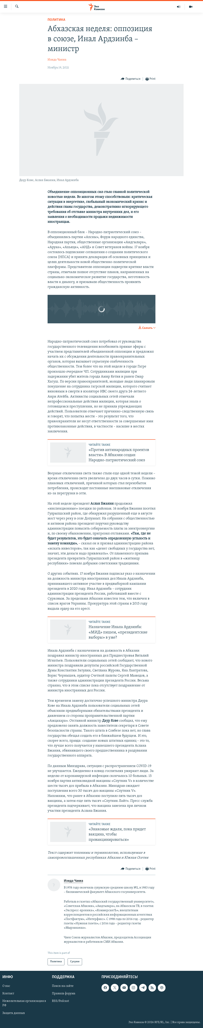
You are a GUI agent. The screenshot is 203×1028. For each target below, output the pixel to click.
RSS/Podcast (60, 1001)
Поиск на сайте (63, 986)
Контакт (8, 993)
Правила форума (63, 993)
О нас (6, 986)
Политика (56, 20)
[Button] (130, 79)
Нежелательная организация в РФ (24, 1003)
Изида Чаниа (57, 59)
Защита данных (13, 1013)
